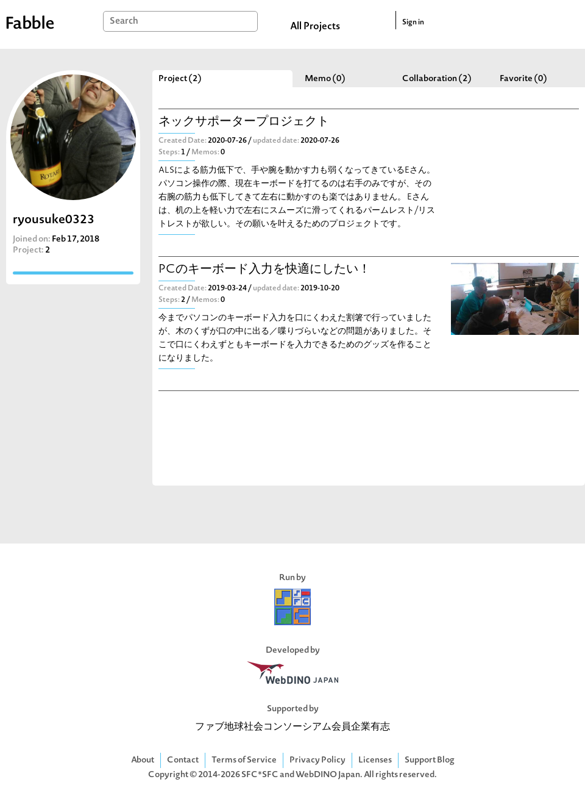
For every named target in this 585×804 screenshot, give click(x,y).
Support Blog (430, 760)
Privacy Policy (317, 760)
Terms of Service (244, 760)
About (142, 760)
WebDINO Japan (328, 775)
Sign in (413, 22)
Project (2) (180, 79)
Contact (183, 760)
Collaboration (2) (437, 79)
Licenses (375, 760)
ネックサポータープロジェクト (243, 122)
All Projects (315, 27)
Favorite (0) (523, 79)
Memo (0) (325, 79)
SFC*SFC (259, 775)
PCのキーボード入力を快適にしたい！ (264, 270)
